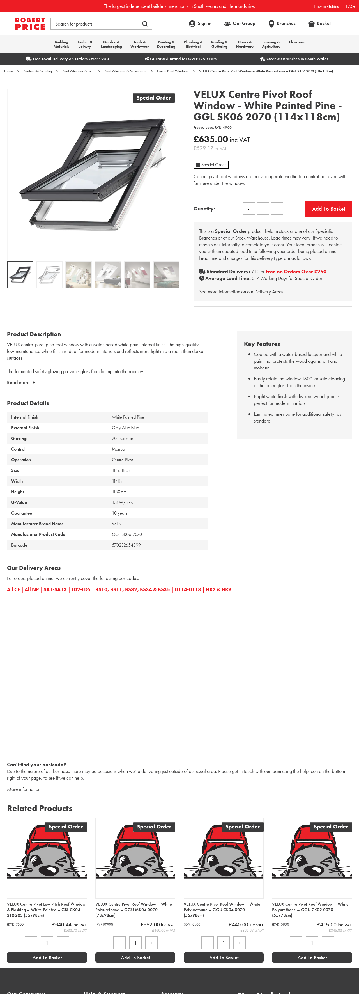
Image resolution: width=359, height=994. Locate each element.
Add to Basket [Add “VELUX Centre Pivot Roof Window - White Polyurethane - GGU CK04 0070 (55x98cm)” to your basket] (223, 957)
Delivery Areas (268, 291)
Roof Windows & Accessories (125, 71)
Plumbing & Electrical (193, 44)
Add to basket (328, 208)
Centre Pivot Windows (173, 71)
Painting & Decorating (166, 44)
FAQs (350, 6)
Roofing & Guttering (219, 44)
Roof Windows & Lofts (78, 71)
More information (23, 789)
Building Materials (61, 44)
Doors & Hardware (245, 44)
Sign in (204, 23)
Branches (286, 23)
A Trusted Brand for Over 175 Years (181, 59)
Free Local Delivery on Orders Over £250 (67, 59)
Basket (324, 23)
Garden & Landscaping (111, 44)
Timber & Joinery (85, 44)
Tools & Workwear (139, 44)
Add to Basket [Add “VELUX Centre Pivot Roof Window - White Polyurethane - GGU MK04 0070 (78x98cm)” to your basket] (135, 957)
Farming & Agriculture (271, 44)
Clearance (297, 41)
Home (8, 71)
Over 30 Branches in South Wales (294, 59)
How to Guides (326, 6)
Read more (18, 382)
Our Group (244, 23)
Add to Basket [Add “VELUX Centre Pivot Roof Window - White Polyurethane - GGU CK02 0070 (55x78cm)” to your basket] (312, 957)
